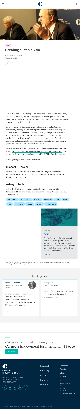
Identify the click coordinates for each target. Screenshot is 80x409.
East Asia (37, 199)
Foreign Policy (51, 204)
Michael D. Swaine (12, 282)
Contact (62, 381)
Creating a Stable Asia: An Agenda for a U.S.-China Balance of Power (37, 151)
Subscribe (12, 352)
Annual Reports (65, 383)
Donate (44, 384)
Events (63, 369)
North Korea (19, 204)
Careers (62, 386)
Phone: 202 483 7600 (9, 381)
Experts (44, 379)
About (43, 375)
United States (25, 199)
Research (45, 365)
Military (39, 204)
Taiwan (65, 199)
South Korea (48, 199)
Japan (9, 204)
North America (12, 199)
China (57, 199)
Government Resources (67, 393)
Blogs (62, 373)
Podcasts (64, 376)
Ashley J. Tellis (49, 282)
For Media (63, 391)
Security (29, 204)
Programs (64, 365)
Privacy (62, 388)
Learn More (48, 254)
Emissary (44, 370)
